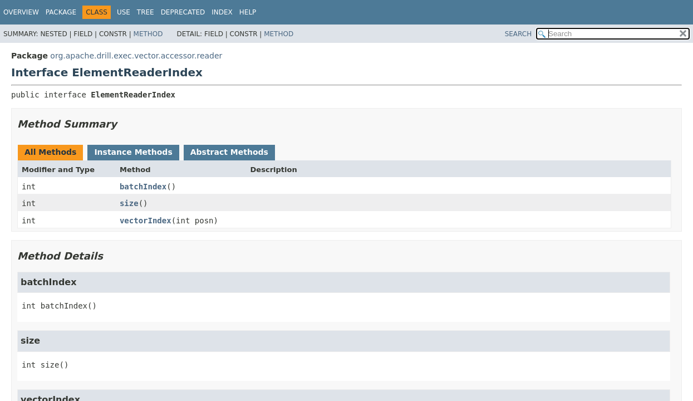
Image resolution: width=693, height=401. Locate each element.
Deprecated (183, 12)
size (129, 203)
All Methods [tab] (50, 152)
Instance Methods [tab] (133, 152)
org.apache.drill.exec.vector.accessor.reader (136, 55)
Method (148, 34)
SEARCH (518, 34)
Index (222, 12)
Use (123, 12)
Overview (21, 12)
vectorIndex (145, 220)
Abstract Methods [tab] (229, 152)
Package (61, 12)
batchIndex (143, 186)
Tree (145, 12)
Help (248, 12)
